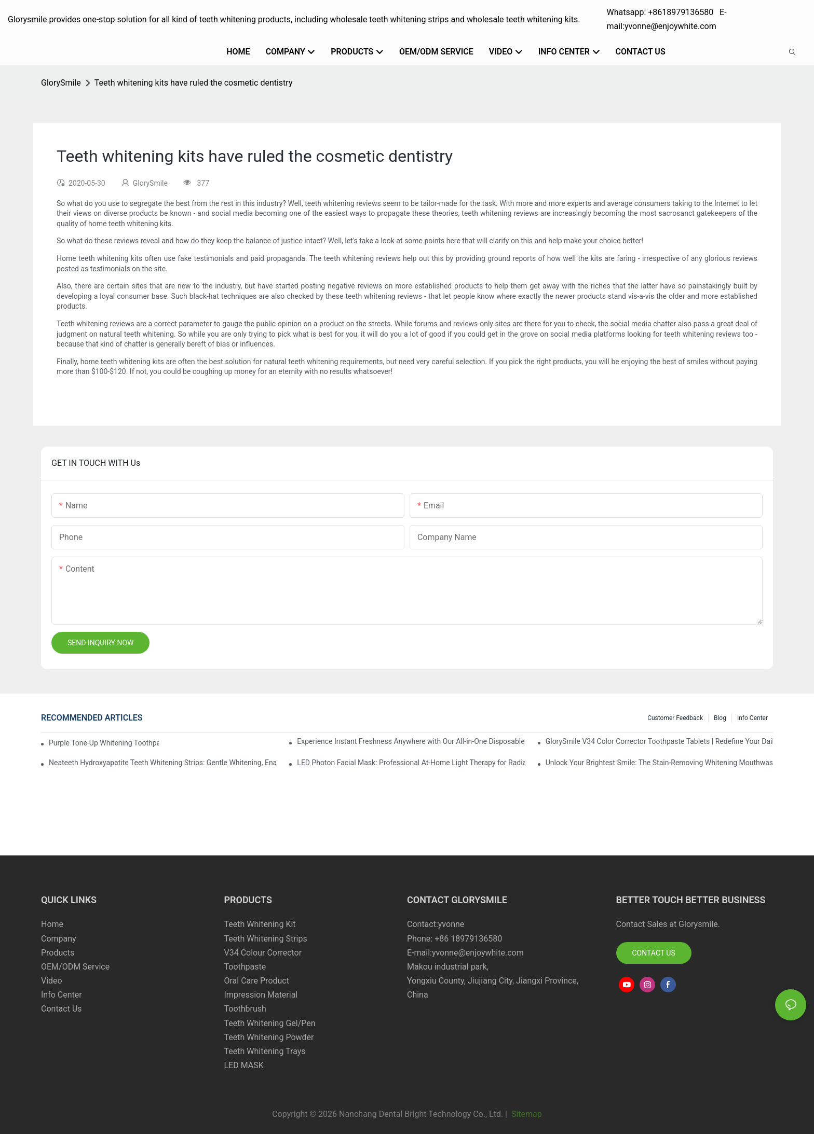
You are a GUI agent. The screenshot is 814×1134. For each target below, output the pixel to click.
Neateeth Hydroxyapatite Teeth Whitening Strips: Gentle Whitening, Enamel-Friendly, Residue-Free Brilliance (162, 762)
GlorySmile (61, 83)
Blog (720, 718)
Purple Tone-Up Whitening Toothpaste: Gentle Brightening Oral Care (104, 743)
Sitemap (525, 1114)
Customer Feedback (675, 718)
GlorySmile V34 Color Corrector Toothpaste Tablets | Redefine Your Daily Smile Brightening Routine (659, 741)
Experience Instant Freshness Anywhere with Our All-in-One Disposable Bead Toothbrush (410, 741)
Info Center (752, 718)
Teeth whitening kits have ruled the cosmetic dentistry (193, 83)
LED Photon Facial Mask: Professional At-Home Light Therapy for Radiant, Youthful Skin (410, 762)
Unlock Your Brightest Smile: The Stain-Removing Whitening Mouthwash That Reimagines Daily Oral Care (659, 762)
